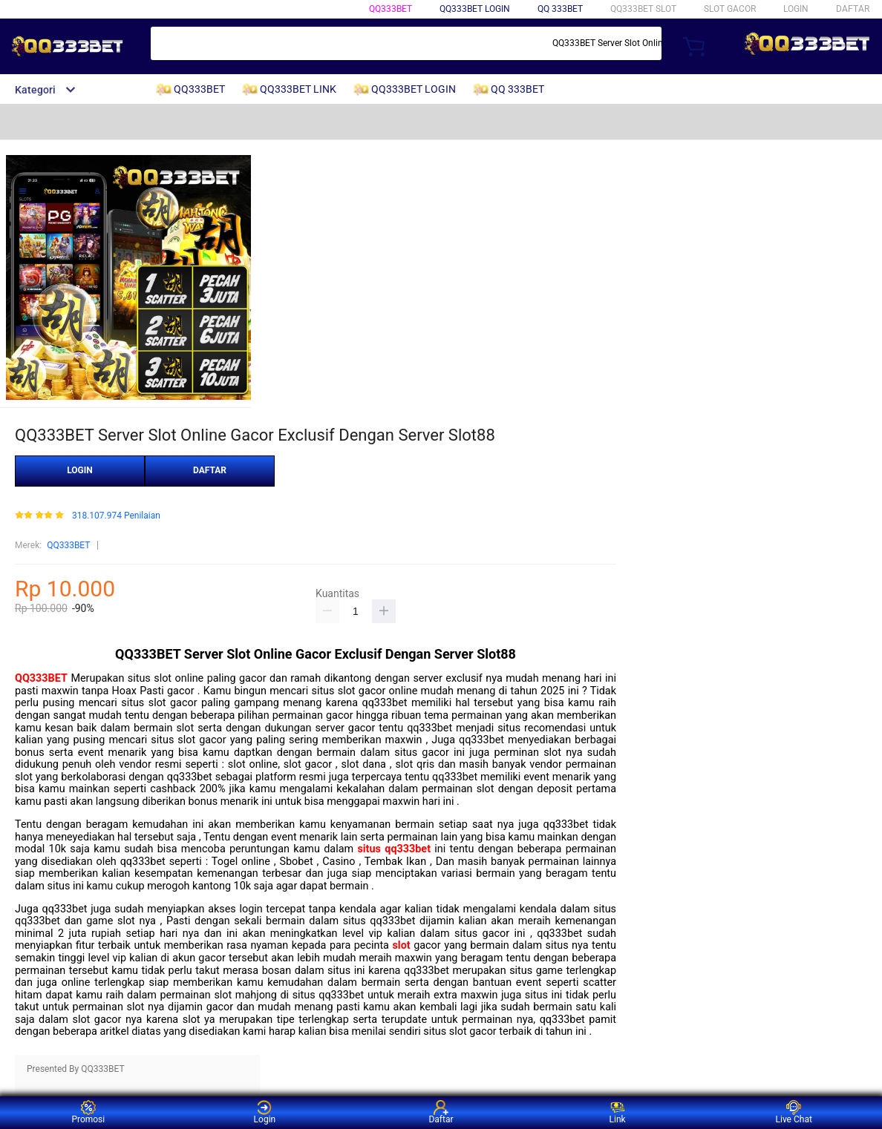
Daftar (440, 1112)
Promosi (88, 1112)
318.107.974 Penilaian (116, 516)
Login (265, 1112)
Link (618, 1112)
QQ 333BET (560, 9)
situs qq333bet (394, 849)
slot (401, 945)
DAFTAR (852, 9)
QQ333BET (390, 9)
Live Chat (794, 1112)
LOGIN (795, 9)
